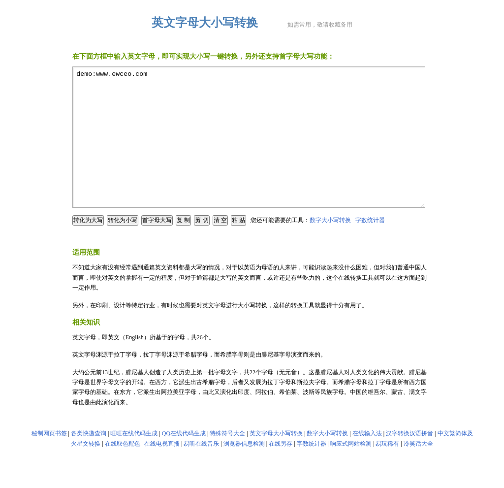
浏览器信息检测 (244, 470)
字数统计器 (370, 246)
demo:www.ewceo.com (248, 150)
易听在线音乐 (201, 470)
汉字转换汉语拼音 (409, 459)
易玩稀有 (387, 470)
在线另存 (280, 470)
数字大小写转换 (330, 246)
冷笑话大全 (418, 470)
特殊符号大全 (227, 459)
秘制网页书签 (49, 459)
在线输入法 (367, 459)
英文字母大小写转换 (276, 459)
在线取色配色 (122, 470)
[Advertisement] (251, 263)
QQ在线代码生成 (184, 459)
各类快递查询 (88, 459)
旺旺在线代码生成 (134, 459)
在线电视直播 (162, 470)
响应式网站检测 (351, 470)
